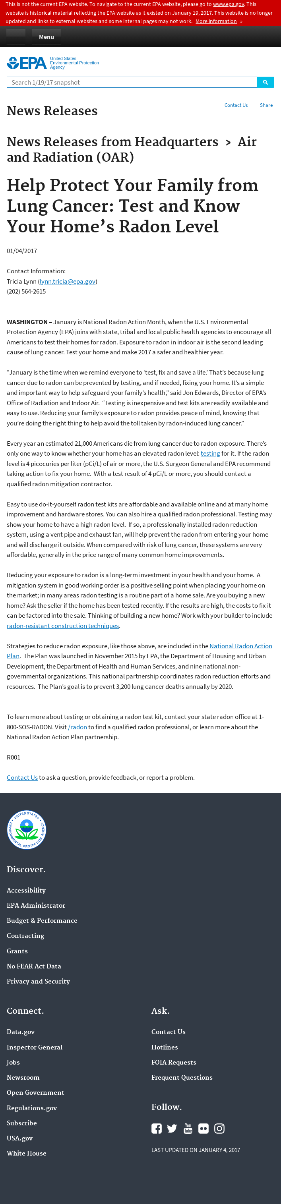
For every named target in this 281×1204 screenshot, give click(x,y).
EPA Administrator (36, 906)
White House (27, 1154)
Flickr (203, 1128)
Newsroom (23, 1078)
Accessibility (26, 891)
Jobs (13, 1063)
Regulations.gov (32, 1108)
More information (216, 21)
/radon (77, 727)
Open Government (35, 1093)
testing (210, 453)
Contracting (25, 936)
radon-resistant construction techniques (63, 625)
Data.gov (21, 1032)
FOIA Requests (173, 1063)
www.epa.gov (228, 4)
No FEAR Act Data (34, 966)
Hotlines (164, 1047)
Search (265, 82)
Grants (17, 951)
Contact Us (236, 105)
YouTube (188, 1128)
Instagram (219, 1128)
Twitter (172, 1128)
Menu (46, 37)
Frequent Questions (182, 1078)
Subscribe (22, 1123)
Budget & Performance (42, 921)
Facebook (156, 1128)
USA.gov (20, 1138)
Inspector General (34, 1047)
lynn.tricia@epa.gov (67, 281)
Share (266, 105)
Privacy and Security (38, 982)
